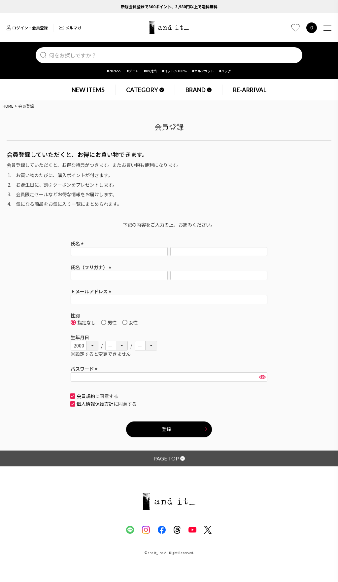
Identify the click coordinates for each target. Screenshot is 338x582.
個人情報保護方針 (95, 403)
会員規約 (86, 396)
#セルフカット (203, 70)
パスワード (85, 368)
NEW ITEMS (88, 89)
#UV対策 (150, 70)
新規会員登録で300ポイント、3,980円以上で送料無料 (169, 6)
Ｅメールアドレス (92, 291)
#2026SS (114, 70)
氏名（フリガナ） (92, 267)
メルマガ (70, 27)
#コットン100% (174, 70)
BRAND (199, 89)
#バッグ (225, 70)
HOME (8, 106)
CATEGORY (145, 89)
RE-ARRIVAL (249, 89)
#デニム (133, 70)
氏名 (78, 243)
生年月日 (80, 337)
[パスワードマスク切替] (262, 377)
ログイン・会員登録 (27, 27)
